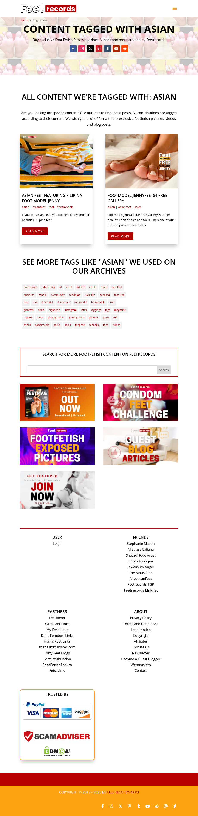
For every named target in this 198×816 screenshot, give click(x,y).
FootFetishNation (57, 659)
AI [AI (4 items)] (60, 287)
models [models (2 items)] (28, 317)
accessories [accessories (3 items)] (30, 287)
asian (25, 207)
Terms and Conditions (140, 624)
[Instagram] (111, 806)
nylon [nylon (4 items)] (40, 317)
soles (137, 207)
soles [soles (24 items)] (68, 325)
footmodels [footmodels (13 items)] (98, 302)
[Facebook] (102, 806)
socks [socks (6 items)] (57, 325)
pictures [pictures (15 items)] (94, 317)
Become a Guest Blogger (140, 659)
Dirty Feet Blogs (57, 653)
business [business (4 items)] (29, 295)
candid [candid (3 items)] (43, 295)
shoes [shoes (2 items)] (27, 325)
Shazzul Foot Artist (141, 555)
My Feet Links (57, 629)
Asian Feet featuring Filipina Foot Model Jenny (52, 198)
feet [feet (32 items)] (26, 302)
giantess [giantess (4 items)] (29, 310)
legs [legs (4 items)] (107, 310)
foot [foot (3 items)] (35, 302)
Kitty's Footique (140, 561)
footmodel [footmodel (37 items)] (80, 302)
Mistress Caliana (141, 549)
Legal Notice (141, 629)
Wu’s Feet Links (57, 624)
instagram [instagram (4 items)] (71, 310)
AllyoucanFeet (141, 578)
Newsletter (141, 653)
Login (57, 543)
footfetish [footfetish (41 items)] (48, 302)
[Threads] (165, 806)
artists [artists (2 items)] (93, 287)
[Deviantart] (174, 806)
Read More (34, 231)
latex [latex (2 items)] (84, 310)
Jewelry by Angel (141, 567)
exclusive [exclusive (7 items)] (89, 295)
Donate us (141, 647)
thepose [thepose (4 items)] (80, 325)
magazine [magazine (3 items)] (120, 310)
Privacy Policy (141, 618)
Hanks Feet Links (57, 641)
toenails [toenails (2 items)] (94, 325)
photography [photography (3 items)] (76, 317)
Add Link (57, 670)
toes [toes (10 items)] (105, 325)
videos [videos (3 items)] (116, 325)
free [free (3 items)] (111, 302)
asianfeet (38, 207)
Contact (141, 670)
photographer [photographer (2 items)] (56, 317)
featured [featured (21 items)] (119, 295)
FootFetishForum (57, 664)
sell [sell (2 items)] (115, 317)
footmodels (65, 207)
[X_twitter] (120, 806)
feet (51, 207)
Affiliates (141, 641)
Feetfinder (57, 618)
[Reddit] (156, 806)
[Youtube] (147, 806)
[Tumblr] (138, 806)
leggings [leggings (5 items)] (96, 310)
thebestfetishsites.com (57, 647)
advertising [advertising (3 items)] (48, 287)
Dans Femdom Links (57, 635)
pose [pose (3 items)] (106, 317)
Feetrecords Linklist (141, 590)
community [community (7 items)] (58, 295)
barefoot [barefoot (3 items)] (116, 287)
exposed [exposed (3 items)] (105, 295)
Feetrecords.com (123, 792)
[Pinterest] (129, 806)
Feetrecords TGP (141, 584)
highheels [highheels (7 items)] (54, 310)
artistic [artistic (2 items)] (81, 287)
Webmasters (141, 664)
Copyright (140, 635)
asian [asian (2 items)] (104, 287)
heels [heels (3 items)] (41, 310)
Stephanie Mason (141, 543)
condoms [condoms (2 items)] (74, 295)
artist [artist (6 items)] (69, 287)
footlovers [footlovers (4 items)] (64, 302)
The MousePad (141, 572)
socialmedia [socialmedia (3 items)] (42, 325)
